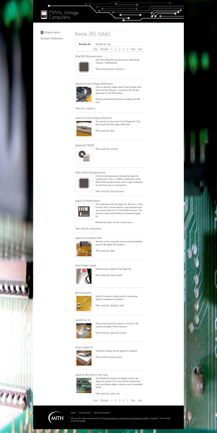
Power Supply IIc (84, 347)
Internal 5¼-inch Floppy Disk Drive (93, 118)
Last (140, 49)
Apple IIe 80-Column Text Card (91, 374)
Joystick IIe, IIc (82, 320)
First (95, 49)
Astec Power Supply (85, 265)
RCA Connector (83, 292)
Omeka (82, 421)
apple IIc (105, 130)
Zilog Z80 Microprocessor (88, 56)
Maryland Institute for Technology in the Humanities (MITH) (126, 418)
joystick (122, 332)
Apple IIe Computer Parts (88, 238)
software (114, 149)
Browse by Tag (103, 44)
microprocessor (108, 69)
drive (83, 108)
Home (73, 413)
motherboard (95, 228)
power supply (116, 275)
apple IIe (105, 250)
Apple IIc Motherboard (87, 200)
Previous (104, 49)
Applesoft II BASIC (84, 145)
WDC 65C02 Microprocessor (90, 172)
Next (133, 49)
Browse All (85, 44)
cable (121, 305)
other (112, 250)
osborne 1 (120, 69)
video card (115, 393)
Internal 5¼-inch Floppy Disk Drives (94, 83)
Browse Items (52, 32)
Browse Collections (52, 38)
